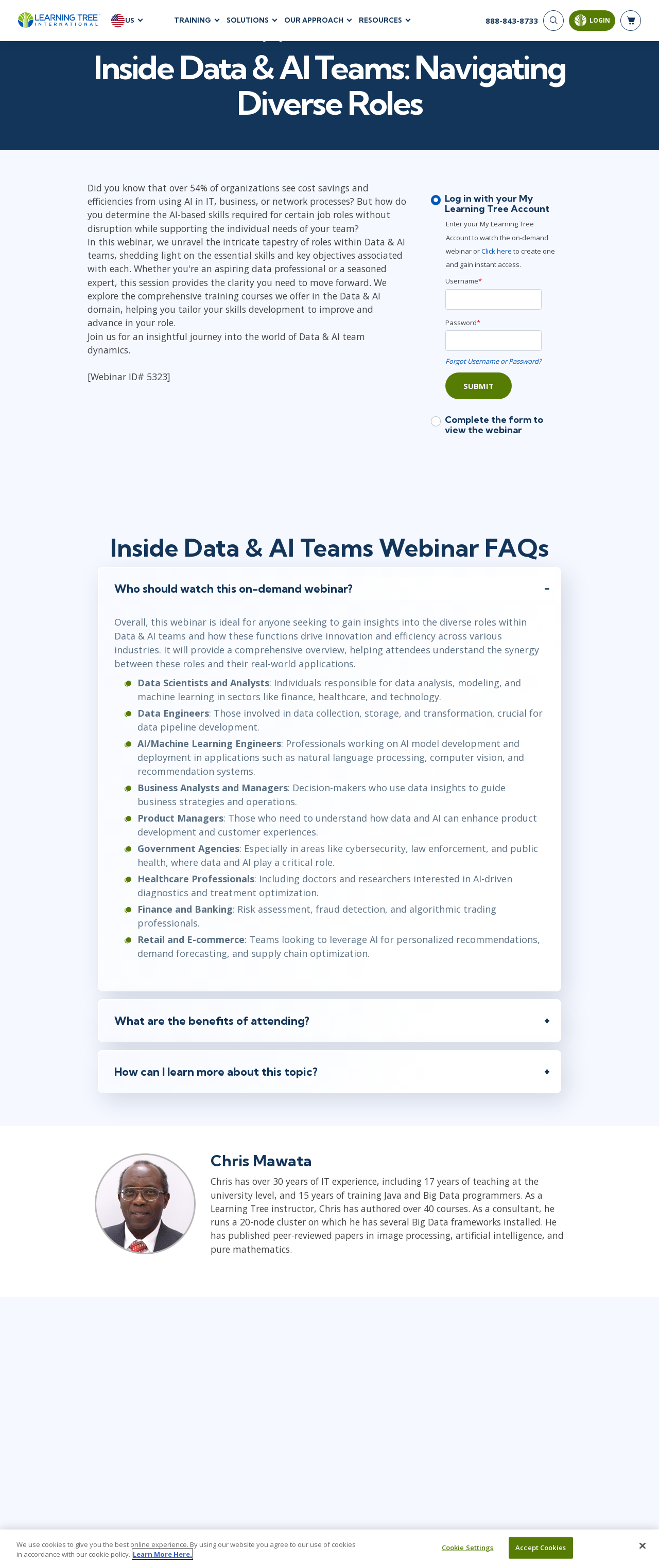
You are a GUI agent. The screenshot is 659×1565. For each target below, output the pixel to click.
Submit (478, 386)
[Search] (553, 20)
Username (463, 281)
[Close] (642, 1546)
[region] (329, 1547)
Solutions (248, 20)
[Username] (493, 299)
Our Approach (313, 20)
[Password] (493, 341)
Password (462, 322)
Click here (497, 251)
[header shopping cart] (630, 20)
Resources (380, 20)
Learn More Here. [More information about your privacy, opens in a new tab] (162, 1554)
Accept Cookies (540, 1547)
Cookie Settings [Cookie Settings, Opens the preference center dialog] (468, 1547)
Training (192, 20)
